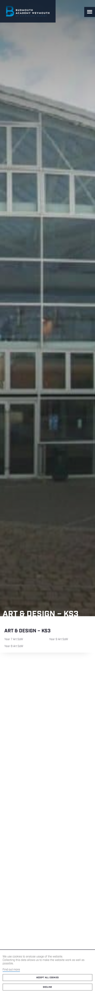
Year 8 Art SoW (13, 646)
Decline (47, 987)
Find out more (11, 969)
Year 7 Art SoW (13, 639)
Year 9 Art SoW (58, 639)
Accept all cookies (47, 977)
